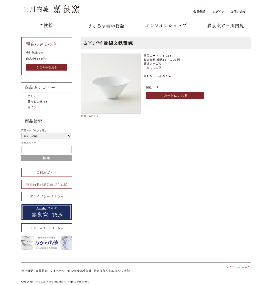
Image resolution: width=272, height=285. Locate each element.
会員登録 (42, 270)
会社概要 (27, 270)
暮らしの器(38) (38, 101)
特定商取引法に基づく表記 (112, 270)
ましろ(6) (34, 95)
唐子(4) (33, 107)
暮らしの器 (154, 67)
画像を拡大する (90, 115)
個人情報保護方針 (79, 270)
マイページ (57, 270)
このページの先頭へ (237, 266)
